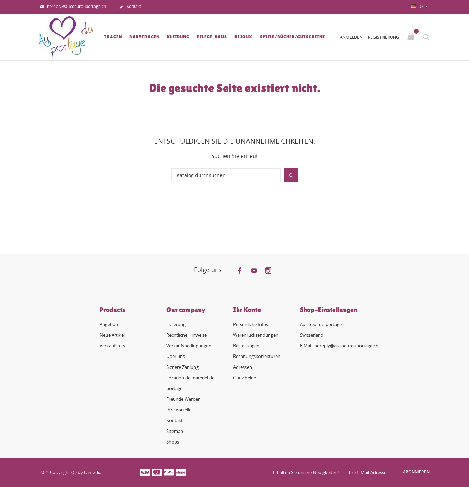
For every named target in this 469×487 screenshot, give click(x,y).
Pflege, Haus (212, 36)
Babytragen (144, 36)
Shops (172, 442)
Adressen (242, 367)
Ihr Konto (247, 309)
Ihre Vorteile (178, 410)
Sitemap (174, 431)
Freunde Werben (183, 399)
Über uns (175, 356)
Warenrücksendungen (255, 335)
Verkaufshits (112, 345)
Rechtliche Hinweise (186, 335)
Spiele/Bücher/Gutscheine (292, 36)
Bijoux (243, 36)
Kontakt (130, 6)
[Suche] (226, 175)
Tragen (113, 36)
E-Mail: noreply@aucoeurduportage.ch (339, 345)
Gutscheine (244, 378)
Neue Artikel (112, 335)
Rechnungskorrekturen (256, 356)
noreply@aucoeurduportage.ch (72, 6)
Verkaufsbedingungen (188, 345)
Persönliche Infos (250, 324)
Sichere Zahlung (182, 367)
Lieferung (176, 324)
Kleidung (178, 36)
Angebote (109, 324)
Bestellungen (246, 345)
